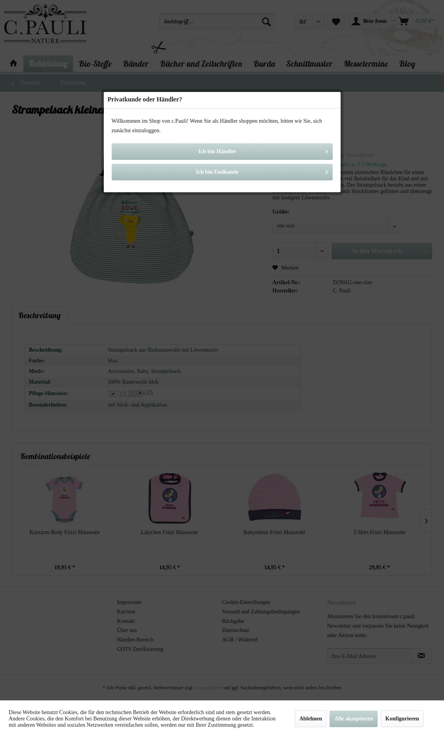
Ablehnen (310, 719)
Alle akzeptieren (353, 719)
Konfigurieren (402, 719)
